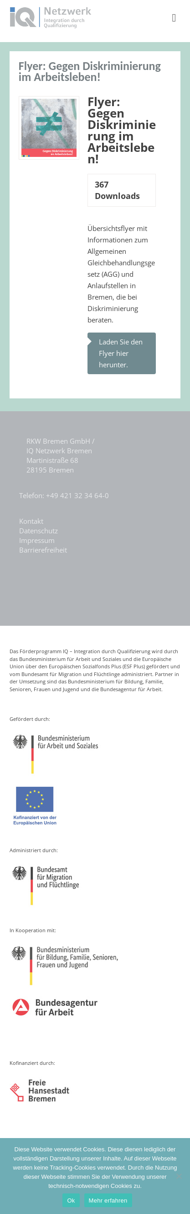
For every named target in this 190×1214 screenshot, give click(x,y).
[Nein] (178, 1176)
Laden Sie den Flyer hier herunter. (121, 353)
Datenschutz (38, 530)
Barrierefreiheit (43, 549)
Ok (71, 1200)
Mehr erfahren (108, 1200)
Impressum (37, 540)
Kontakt (31, 521)
